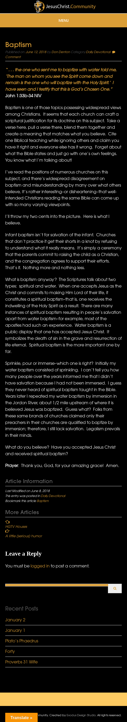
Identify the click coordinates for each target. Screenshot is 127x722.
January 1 (15, 630)
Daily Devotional (98, 52)
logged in (40, 566)
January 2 (15, 619)
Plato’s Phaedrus (21, 640)
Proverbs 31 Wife (21, 661)
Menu (64, 20)
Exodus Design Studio (81, 715)
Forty (10, 651)
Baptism (43, 501)
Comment (13, 57)
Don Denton (60, 52)
